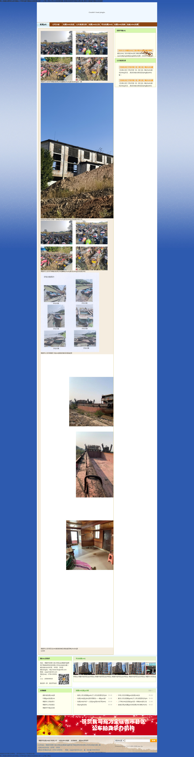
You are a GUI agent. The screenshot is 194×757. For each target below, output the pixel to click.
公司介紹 (55, 24)
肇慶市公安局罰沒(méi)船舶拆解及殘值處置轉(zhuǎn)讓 (59, 649)
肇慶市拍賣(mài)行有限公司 (48, 740)
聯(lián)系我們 (83, 740)
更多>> (151, 690)
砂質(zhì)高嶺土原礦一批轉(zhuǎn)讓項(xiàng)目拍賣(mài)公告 (61, 219)
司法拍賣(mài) (107, 24)
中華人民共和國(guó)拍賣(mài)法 (129, 695)
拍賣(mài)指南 (119, 24)
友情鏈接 (74, 740)
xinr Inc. (140, 746)
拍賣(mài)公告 (94, 24)
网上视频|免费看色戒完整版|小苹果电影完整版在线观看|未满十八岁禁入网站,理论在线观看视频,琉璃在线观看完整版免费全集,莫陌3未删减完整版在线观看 (51, 1)
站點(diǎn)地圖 (64, 740)
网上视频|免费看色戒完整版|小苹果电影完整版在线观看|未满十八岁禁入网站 (25, 756)
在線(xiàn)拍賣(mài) (132, 24)
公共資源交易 (81, 24)
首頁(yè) (43, 24)
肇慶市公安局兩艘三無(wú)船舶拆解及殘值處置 (57, 353)
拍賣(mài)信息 (68, 24)
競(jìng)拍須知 (82, 705)
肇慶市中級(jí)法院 (49, 708)
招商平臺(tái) (121, 30)
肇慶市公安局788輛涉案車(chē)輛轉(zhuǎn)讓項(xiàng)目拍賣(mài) (63, 271)
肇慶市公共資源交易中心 (51, 705)
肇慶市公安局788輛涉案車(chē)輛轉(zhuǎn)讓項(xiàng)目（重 (61, 82)
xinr (124, 746)
